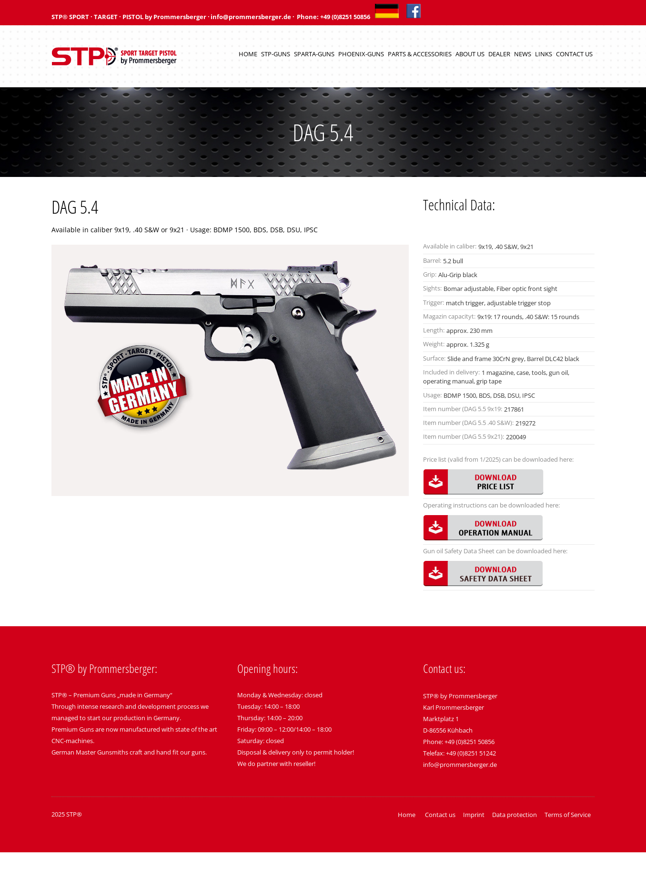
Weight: (433, 344)
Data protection (514, 814)
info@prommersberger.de (460, 764)
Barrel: (432, 260)
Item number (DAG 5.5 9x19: (462, 408)
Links (543, 54)
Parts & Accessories (420, 54)
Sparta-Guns (314, 54)
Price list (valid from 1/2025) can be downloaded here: (498, 459)
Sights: (432, 288)
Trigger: (433, 302)
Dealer (499, 54)
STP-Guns (275, 54)
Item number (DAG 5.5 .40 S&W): (468, 422)
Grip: (429, 274)
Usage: (432, 395)
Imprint (473, 814)
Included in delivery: (451, 372)
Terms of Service (568, 814)
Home (248, 54)
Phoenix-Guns (361, 54)
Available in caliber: (449, 246)
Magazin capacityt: (449, 316)
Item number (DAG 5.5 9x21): (463, 436)
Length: (433, 330)
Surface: (434, 358)
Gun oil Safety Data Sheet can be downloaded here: (495, 551)
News (522, 54)
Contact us (574, 54)
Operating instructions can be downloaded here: (491, 505)
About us (469, 54)
